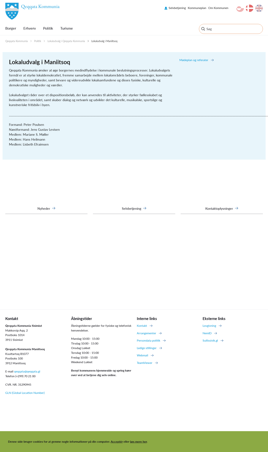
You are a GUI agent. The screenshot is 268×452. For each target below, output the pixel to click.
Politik (48, 28)
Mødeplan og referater (193, 60)
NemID (207, 333)
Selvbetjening (177, 8)
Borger (10, 28)
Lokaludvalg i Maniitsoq (104, 41)
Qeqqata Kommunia (16, 41)
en (259, 8)
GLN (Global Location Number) (25, 392)
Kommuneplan (197, 8)
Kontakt (142, 325)
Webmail (142, 355)
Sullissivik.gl (210, 340)
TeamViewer (144, 362)
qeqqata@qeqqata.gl (27, 371)
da (249, 8)
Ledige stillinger (147, 348)
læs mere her (138, 441)
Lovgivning (209, 325)
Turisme (66, 28)
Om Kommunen (218, 8)
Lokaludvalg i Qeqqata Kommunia (66, 41)
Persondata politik (148, 340)
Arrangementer (146, 333)
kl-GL (240, 8)
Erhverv (29, 28)
